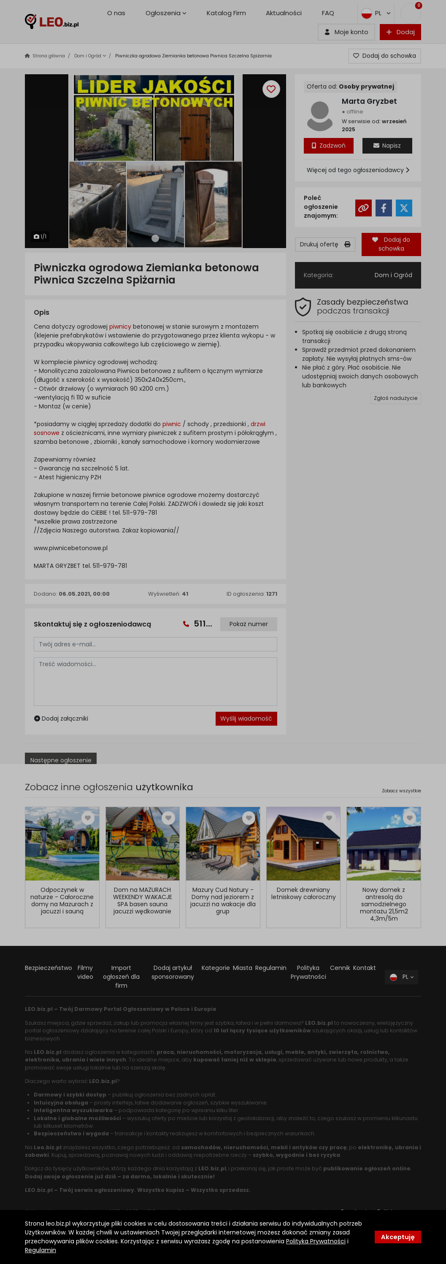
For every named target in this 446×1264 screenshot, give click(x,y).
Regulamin (40, 1250)
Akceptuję (398, 1237)
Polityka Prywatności (316, 1241)
